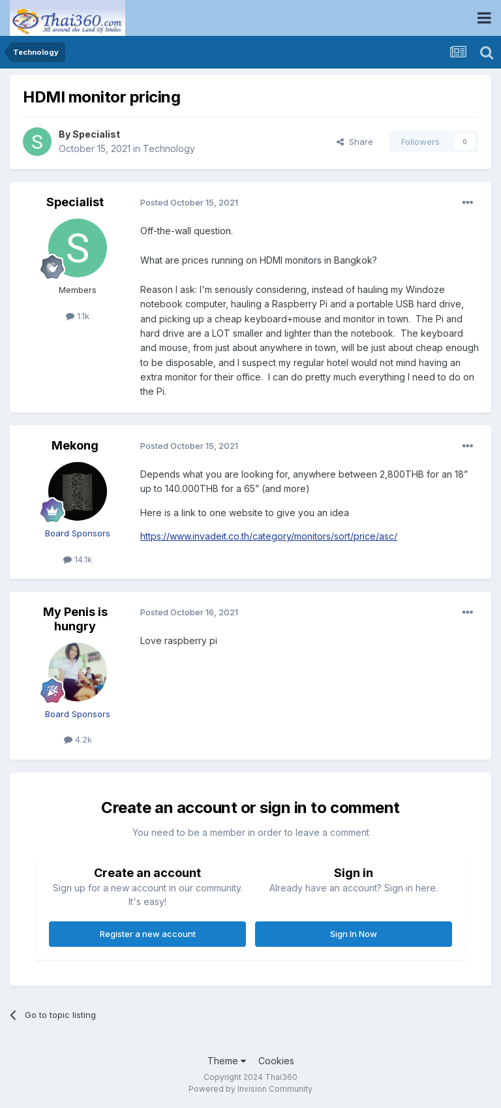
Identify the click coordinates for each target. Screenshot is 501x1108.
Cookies (276, 1060)
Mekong (75, 445)
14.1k (77, 559)
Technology (169, 148)
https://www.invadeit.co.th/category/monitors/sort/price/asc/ (268, 536)
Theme (226, 1060)
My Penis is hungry (75, 619)
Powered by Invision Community (250, 1089)
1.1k (77, 316)
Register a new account (148, 934)
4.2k (78, 739)
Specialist (96, 134)
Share (355, 141)
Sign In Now (353, 934)
